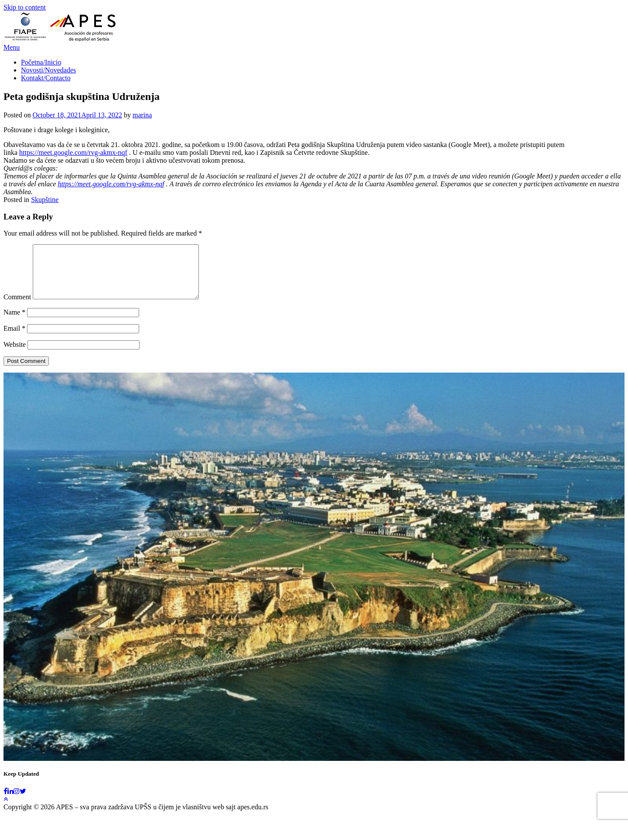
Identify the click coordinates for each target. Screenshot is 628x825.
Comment (17, 307)
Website (14, 355)
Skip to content (24, 7)
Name (14, 322)
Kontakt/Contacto (46, 78)
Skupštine (44, 199)
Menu (11, 47)
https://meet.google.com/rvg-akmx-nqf (73, 152)
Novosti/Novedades (48, 70)
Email (14, 338)
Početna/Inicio (41, 62)
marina (142, 115)
